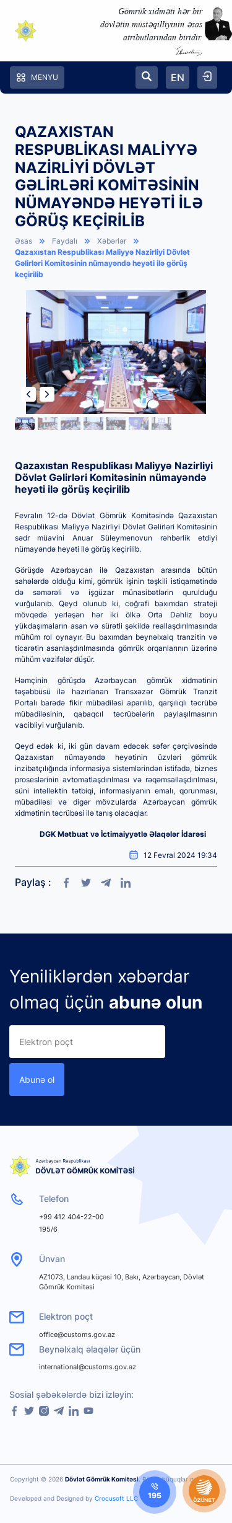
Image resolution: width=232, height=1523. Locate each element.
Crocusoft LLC (116, 1498)
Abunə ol (36, 1079)
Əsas (23, 240)
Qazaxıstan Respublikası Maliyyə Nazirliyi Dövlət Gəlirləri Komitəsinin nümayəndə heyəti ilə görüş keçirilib (102, 263)
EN (177, 77)
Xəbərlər (111, 240)
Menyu (37, 77)
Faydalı (64, 240)
